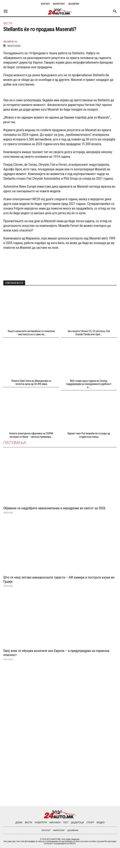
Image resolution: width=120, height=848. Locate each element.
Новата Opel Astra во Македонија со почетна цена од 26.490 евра (31, 382)
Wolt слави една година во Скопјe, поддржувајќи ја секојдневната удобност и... (89, 384)
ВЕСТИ (7, 23)
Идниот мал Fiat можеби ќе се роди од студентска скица (88, 435)
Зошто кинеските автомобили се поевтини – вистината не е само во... (31, 333)
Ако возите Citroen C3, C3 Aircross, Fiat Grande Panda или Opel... (89, 333)
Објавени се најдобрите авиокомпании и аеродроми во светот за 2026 (54, 508)
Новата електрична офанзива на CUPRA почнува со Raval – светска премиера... (31, 435)
